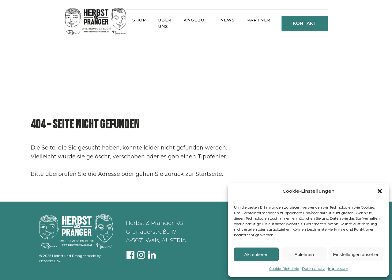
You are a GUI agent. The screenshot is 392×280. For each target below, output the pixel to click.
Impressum (338, 268)
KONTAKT (305, 23)
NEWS (227, 19)
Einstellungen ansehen (356, 254)
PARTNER (258, 19)
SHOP (139, 19)
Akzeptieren (256, 254)
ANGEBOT (196, 19)
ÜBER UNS (165, 23)
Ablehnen (304, 254)
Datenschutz (313, 268)
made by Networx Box (70, 258)
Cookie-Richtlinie (284, 268)
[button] (380, 191)
